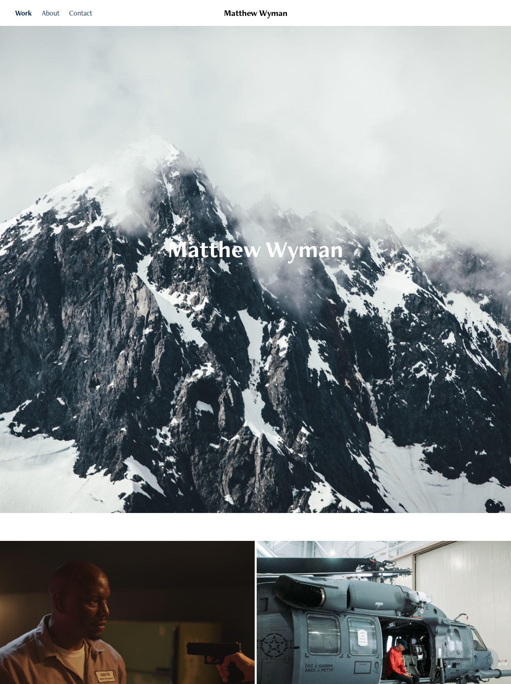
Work (23, 13)
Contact (80, 13)
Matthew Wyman (255, 13)
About (50, 13)
